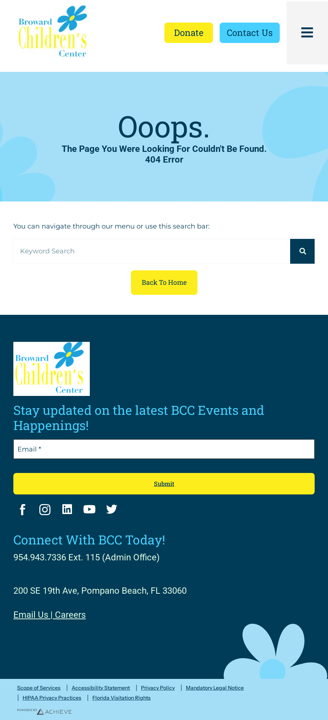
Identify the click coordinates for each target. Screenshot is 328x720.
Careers (70, 615)
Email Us (30, 615)
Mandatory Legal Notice (215, 688)
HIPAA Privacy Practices (52, 698)
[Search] (302, 251)
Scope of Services (38, 688)
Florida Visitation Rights (121, 698)
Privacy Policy (158, 688)
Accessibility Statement (101, 688)
